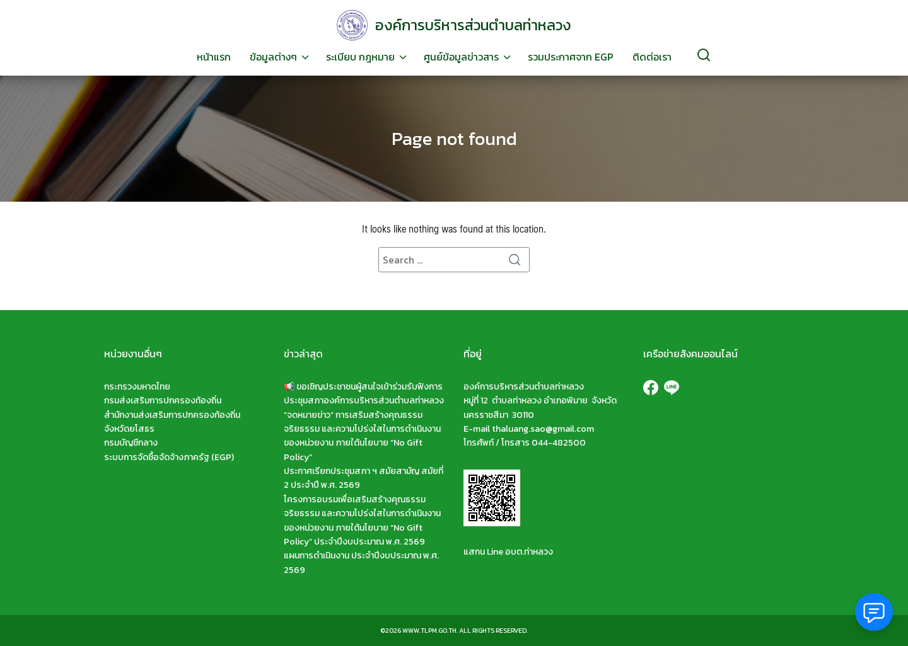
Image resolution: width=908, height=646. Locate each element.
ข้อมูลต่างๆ (273, 56)
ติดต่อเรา (652, 56)
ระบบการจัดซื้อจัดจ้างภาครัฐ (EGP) (169, 457)
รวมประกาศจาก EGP (571, 56)
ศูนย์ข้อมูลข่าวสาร (461, 56)
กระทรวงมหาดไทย (137, 386)
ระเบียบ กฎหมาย (360, 56)
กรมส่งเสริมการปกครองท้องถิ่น (162, 400)
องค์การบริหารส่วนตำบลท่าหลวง (473, 25)
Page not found (454, 138)
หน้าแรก (214, 56)
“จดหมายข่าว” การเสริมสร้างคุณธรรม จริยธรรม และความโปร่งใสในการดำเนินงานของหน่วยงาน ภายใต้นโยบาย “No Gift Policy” (362, 436)
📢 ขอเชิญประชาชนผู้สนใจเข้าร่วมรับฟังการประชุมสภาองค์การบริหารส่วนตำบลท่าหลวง (364, 393)
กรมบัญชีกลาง (131, 442)
